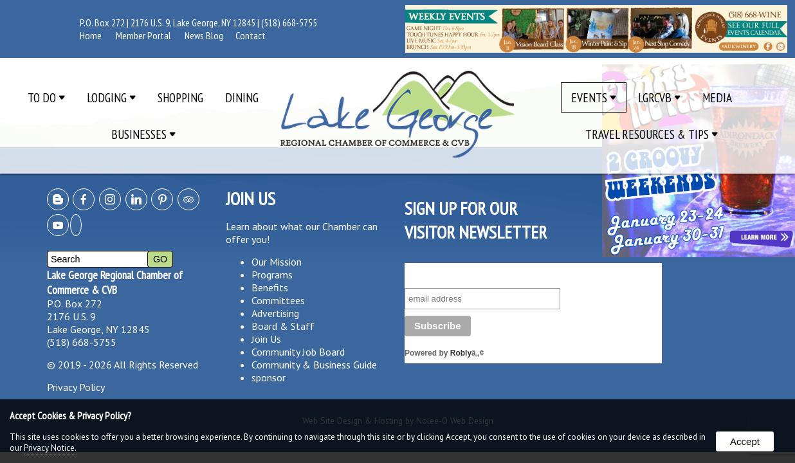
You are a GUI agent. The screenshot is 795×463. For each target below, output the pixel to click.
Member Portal (143, 35)
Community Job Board (298, 351)
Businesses (143, 134)
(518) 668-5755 (289, 22)
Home (91, 35)
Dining (242, 97)
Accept (745, 441)
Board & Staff (283, 326)
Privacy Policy (76, 387)
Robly (460, 353)
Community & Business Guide (314, 364)
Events (593, 97)
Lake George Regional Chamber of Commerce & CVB (115, 282)
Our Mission (276, 261)
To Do (46, 97)
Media (717, 97)
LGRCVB (659, 97)
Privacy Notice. (50, 447)
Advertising (275, 313)
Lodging (111, 97)
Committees (278, 300)
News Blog (204, 35)
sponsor (268, 377)
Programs (272, 274)
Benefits (269, 287)
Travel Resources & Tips (651, 134)
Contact (250, 35)
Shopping (180, 97)
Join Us (266, 338)
